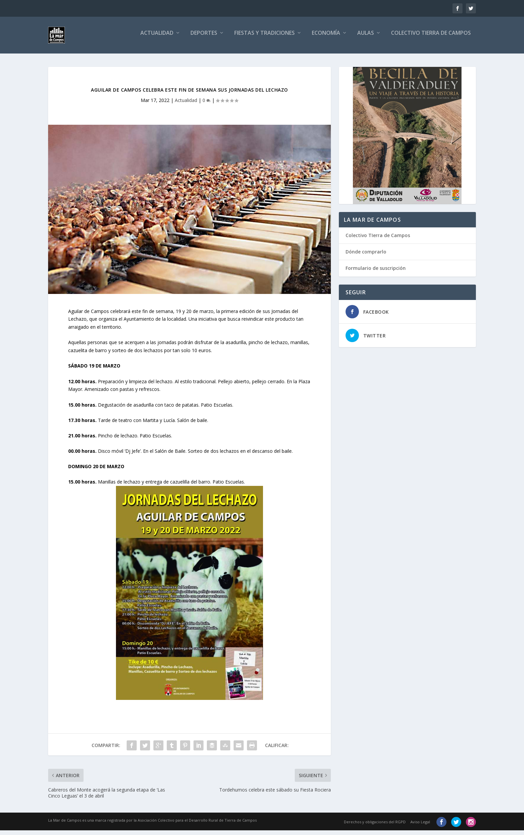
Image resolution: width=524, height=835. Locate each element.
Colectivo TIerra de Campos (378, 240)
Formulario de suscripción (376, 273)
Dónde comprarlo (366, 256)
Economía (326, 38)
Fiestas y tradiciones (264, 38)
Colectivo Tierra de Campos (431, 38)
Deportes (203, 38)
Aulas (365, 38)
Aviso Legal (420, 826)
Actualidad (156, 38)
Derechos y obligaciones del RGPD (375, 826)
